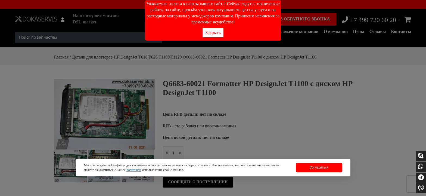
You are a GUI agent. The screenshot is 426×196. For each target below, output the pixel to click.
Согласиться (318, 167)
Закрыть (213, 32)
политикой (133, 170)
